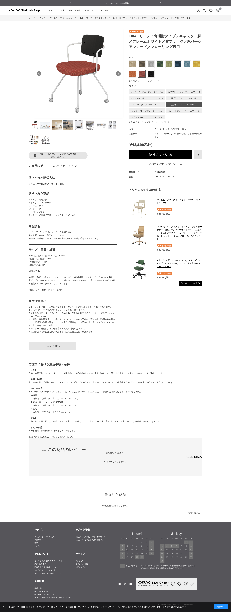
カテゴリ (52, 10)
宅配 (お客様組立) (41, 564)
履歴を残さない (195, 513)
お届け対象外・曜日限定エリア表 (47, 573)
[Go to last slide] (70, 3)
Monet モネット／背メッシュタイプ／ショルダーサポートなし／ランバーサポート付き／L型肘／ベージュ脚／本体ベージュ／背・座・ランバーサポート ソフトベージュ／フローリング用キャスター (179, 232)
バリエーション (66, 166)
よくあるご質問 (82, 564)
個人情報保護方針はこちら (174, 607)
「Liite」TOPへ (52, 346)
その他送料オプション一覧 (45, 570)
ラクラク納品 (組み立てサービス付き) (49, 561)
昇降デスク (38, 540)
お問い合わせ (81, 567)
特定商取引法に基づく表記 (45, 594)
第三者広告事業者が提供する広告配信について (53, 598)
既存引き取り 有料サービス (45, 567)
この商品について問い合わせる (165, 164)
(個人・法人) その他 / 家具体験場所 (90, 540)
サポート (104, 10)
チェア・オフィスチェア (44, 537)
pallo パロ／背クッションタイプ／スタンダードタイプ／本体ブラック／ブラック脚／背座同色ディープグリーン (179, 263)
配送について (90, 10)
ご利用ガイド (47, 436)
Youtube (131, 584)
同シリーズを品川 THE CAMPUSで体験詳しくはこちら (58, 155)
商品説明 (37, 166)
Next (118, 73)
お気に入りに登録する (198, 154)
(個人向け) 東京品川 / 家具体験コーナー (91, 537)
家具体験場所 (74, 10)
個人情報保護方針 (41, 591)
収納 (36, 543)
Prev (39, 73)
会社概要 (38, 588)
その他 (37, 546)
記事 (63, 10)
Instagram (119, 584)
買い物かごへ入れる (160, 154)
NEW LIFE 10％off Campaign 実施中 (115, 3)
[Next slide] (161, 3)
